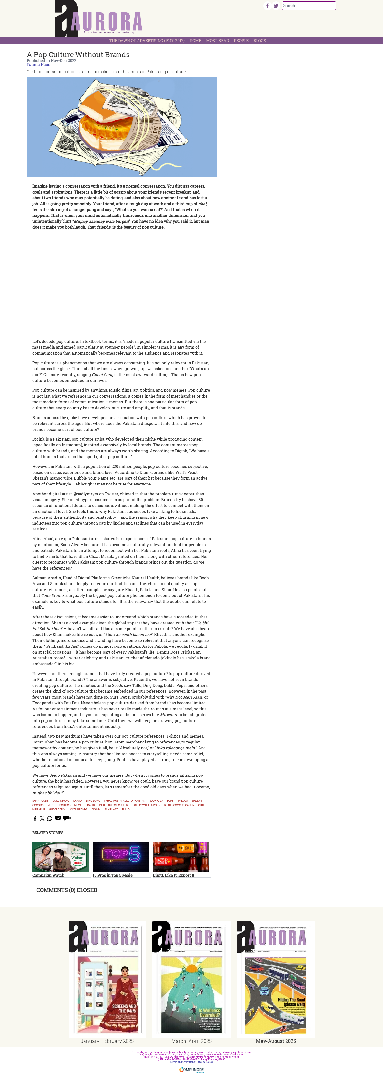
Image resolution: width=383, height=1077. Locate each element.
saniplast (111, 809)
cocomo (38, 805)
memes (79, 805)
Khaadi (77, 801)
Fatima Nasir (39, 64)
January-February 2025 (107, 1041)
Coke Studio (61, 801)
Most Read (217, 40)
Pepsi (170, 801)
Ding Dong (93, 801)
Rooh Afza (156, 801)
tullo (125, 809)
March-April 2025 (191, 1041)
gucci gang (57, 809)
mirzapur (38, 809)
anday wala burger (146, 805)
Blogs (260, 40)
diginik (95, 809)
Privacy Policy (205, 1062)
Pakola (183, 801)
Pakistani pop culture (114, 805)
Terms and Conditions (182, 1062)
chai (201, 805)
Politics (65, 805)
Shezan (197, 801)
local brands (78, 809)
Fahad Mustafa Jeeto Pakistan (124, 801)
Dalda (91, 805)
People (241, 40)
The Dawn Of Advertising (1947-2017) (147, 40)
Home (195, 40)
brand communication (179, 805)
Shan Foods (40, 801)
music (51, 805)
